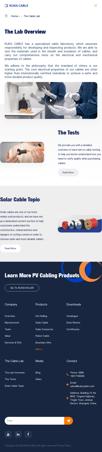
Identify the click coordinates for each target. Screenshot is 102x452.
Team (8, 330)
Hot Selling (41, 316)
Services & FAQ (13, 343)
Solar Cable (42, 323)
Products (41, 305)
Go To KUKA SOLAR (22, 288)
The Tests (10, 380)
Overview (10, 316)
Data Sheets (73, 323)
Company (11, 305)
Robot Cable (42, 336)
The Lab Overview (15, 373)
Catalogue (72, 316)
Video (39, 380)
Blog (38, 373)
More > (39, 350)
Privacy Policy (64, 446)
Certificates (72, 330)
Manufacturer (12, 323)
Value (7, 336)
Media (39, 361)
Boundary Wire (43, 343)
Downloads (73, 305)
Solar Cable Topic (14, 386)
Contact (71, 361)
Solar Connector (44, 330)
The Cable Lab (14, 361)
